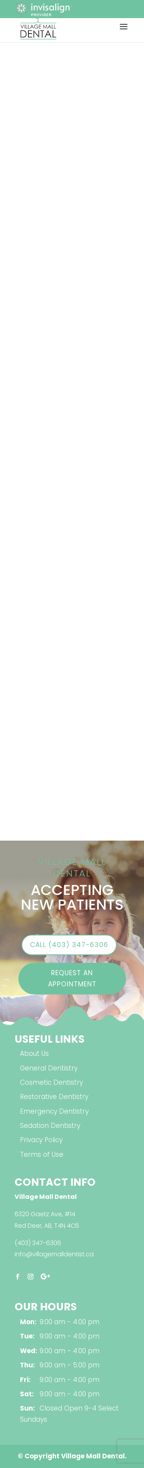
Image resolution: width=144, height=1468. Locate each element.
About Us (34, 1053)
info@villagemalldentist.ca (54, 1254)
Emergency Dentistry (54, 1111)
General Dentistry (49, 1068)
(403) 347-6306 (38, 1243)
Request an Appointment (72, 978)
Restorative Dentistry (54, 1096)
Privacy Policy (41, 1139)
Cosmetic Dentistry (51, 1082)
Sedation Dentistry (50, 1125)
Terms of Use (41, 1154)
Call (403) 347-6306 (69, 944)
